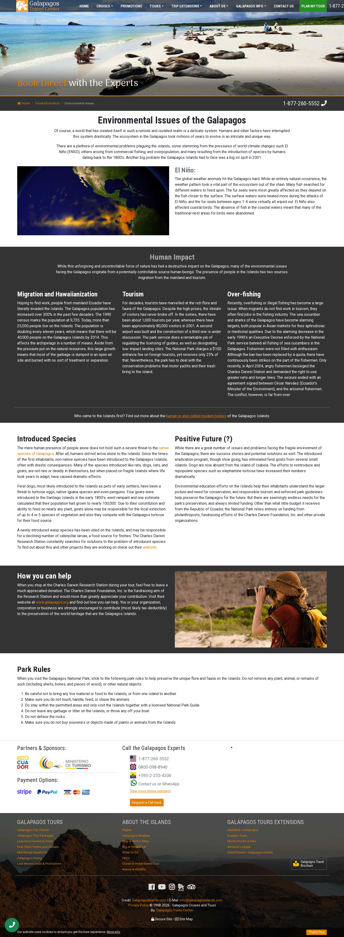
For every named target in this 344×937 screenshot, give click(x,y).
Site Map (184, 919)
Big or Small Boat (134, 847)
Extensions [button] (185, 6)
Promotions (131, 6)
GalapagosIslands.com (149, 900)
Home (84, 6)
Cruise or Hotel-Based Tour (140, 863)
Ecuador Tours (237, 835)
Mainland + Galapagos (242, 830)
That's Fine (316, 932)
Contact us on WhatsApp (155, 784)
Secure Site (161, 919)
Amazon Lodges (239, 847)
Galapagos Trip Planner (33, 830)
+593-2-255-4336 (154, 775)
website (149, 547)
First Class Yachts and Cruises (38, 847)
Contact (284, 6)
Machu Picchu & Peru (241, 841)
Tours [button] (155, 6)
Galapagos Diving (29, 858)
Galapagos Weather (136, 835)
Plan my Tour (313, 6)
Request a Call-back (147, 802)
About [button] (218, 6)
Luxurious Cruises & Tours (35, 841)
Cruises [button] (103, 6)
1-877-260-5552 (301, 103)
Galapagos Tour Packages (35, 835)
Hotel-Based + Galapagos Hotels (250, 852)
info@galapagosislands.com (201, 900)
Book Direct (42, 83)
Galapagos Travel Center (174, 910)
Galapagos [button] (249, 6)
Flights (127, 830)
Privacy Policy (138, 905)
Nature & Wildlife (133, 869)
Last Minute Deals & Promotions (39, 863)
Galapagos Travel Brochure (308, 864)
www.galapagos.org (53, 602)
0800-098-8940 (152, 767)
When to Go (130, 852)
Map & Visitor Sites (135, 841)
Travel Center (44, 6)
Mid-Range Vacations (32, 852)
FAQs (126, 858)
